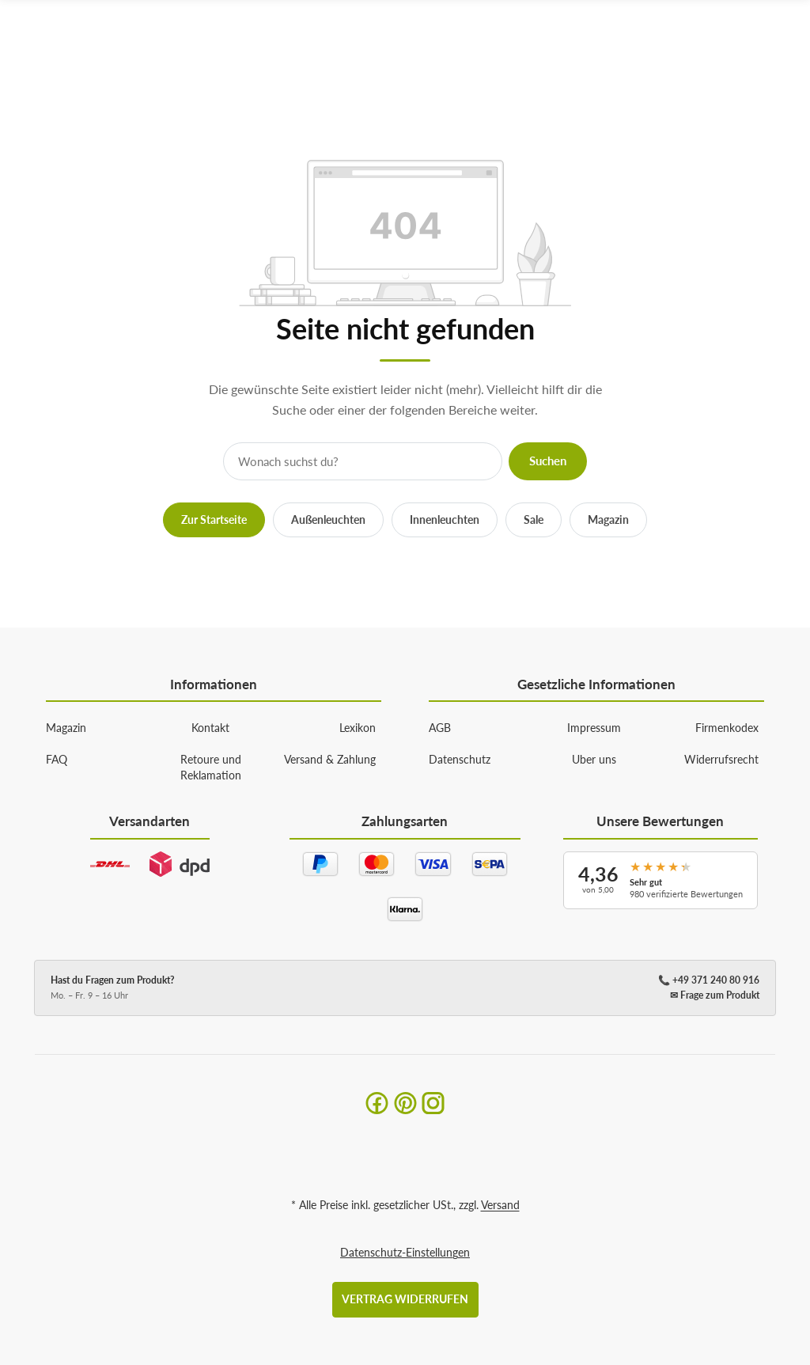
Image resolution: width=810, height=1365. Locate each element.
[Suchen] (754, 41)
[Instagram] (433, 1103)
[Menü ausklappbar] (785, 41)
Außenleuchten (328, 519)
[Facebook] (376, 1103)
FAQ (56, 759)
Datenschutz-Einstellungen (405, 1252)
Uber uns (594, 759)
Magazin (608, 519)
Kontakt (210, 727)
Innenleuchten (444, 519)
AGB (440, 727)
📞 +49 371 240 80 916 (708, 980)
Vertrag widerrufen (405, 1299)
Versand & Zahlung (330, 759)
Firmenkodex (727, 727)
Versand (500, 1204)
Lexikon (357, 727)
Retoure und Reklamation (210, 767)
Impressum (594, 727)
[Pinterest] (405, 1103)
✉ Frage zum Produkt (714, 995)
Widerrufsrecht (721, 759)
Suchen (547, 460)
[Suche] (362, 461)
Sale (533, 519)
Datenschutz (459, 759)
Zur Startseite (214, 519)
